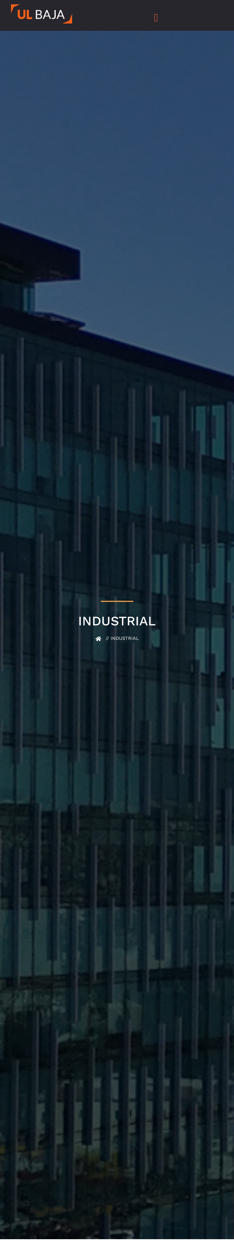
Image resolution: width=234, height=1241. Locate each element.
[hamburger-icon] (156, 18)
